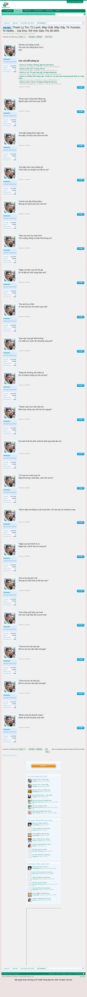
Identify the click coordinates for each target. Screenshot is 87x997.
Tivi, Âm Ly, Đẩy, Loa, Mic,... (40, 817)
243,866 (14, 79)
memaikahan (36, 836)
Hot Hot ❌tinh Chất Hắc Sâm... (41, 845)
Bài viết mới (16, 13)
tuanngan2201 (31, 96)
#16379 (81, 705)
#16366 (81, 260)
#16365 (81, 226)
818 (33, 49)
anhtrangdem (30, 79)
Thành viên (27, 10)
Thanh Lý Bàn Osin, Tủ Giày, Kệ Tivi (32, 80)
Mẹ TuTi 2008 (36, 824)
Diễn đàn (18, 10)
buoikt (34, 857)
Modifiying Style (7, 985)
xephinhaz (35, 868)
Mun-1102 (35, 885)
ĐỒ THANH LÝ (16, 45)
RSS (83, 985)
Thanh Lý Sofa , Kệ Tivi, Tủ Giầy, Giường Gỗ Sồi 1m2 (38, 94)
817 (30, 49)
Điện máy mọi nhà (37, 814)
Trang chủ (9, 10)
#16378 (81, 671)
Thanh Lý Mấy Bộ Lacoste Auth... (41, 840)
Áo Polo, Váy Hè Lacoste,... (40, 861)
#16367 (81, 294)
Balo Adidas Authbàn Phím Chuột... (42, 823)
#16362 (81, 123)
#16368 (81, 329)
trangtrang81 (36, 847)
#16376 (81, 602)
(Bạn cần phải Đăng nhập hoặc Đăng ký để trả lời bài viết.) (68, 761)
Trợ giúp (63, 985)
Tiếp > (50, 49)
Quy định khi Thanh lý (29, 31)
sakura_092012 (31, 86)
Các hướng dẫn (38, 10)
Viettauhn (25, 45)
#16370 (81, 397)
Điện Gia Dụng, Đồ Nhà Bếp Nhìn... (42, 812)
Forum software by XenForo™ (18, 988)
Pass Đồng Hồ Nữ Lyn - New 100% (42, 807)
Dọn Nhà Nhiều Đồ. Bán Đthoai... (41, 866)
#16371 (81, 431)
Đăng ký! (43, 778)
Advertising (49, 10)
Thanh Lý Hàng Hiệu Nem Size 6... (42, 856)
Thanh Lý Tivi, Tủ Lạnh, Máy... (40, 791)
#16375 (81, 568)
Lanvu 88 (35, 842)
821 (41, 49)
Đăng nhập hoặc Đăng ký (75, 1)
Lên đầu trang (78, 985)
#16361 (81, 99)
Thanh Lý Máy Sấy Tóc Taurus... (41, 851)
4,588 (14, 83)
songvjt (34, 808)
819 (36, 49)
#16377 (81, 637)
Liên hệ (58, 10)
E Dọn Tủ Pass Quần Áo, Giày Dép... (42, 884)
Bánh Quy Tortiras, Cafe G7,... (40, 835)
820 (38, 49)
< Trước (20, 49)
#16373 (81, 500)
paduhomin (30, 92)
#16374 (81, 534)
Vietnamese (16, 985)
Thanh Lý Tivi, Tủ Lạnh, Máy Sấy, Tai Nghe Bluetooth (38, 84)
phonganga (35, 803)
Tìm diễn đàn (7, 13)
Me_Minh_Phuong (37, 863)
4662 (47, 48)
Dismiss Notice (82, 28)
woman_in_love (36, 852)
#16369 (81, 363)
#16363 (81, 157)
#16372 (81, 465)
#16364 (81, 191)
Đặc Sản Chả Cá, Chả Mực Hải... (41, 801)
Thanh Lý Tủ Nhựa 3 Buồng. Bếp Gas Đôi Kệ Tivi (37, 77)
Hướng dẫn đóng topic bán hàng (55, 31)
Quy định (82, 988)
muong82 (29, 82)
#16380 (81, 739)
